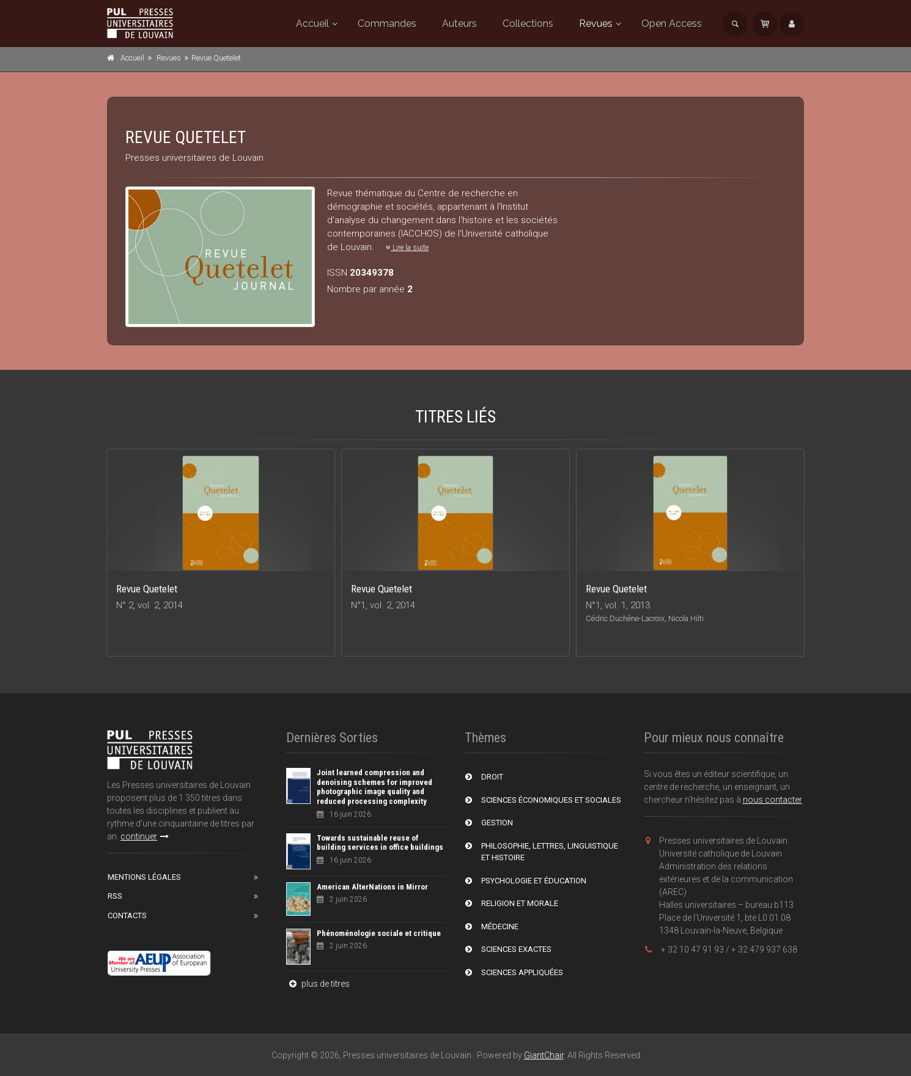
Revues (596, 23)
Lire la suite (407, 247)
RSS (115, 896)
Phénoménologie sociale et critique (379, 933)
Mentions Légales (144, 877)
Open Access (671, 23)
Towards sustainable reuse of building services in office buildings (380, 842)
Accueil (312, 23)
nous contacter (772, 800)
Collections (528, 23)
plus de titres (318, 984)
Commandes (387, 23)
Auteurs (459, 23)
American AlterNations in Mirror (372, 886)
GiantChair (544, 1055)
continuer (144, 836)
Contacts (127, 915)
